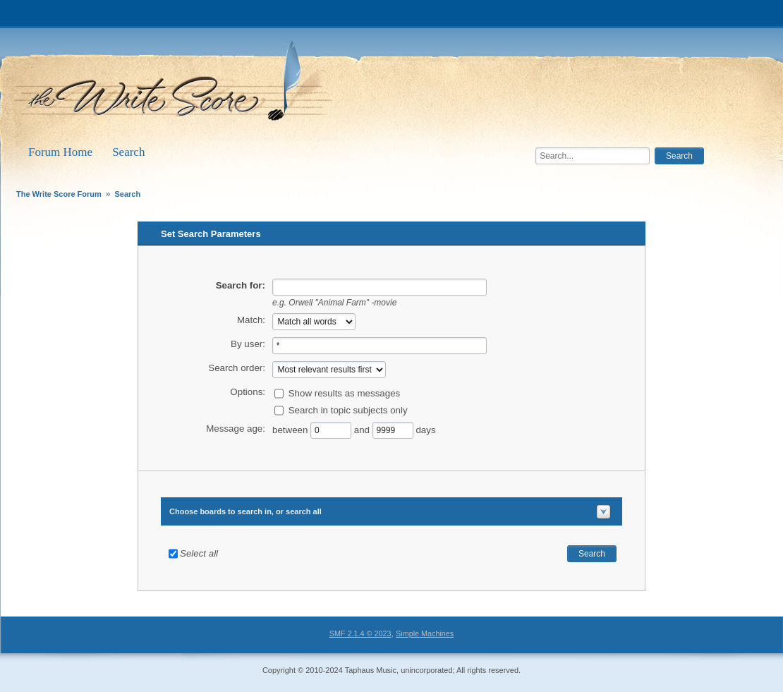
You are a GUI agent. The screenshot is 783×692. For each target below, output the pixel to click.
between (291, 429)
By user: (248, 344)
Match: (251, 320)
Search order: (236, 368)
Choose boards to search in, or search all (245, 511)
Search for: (240, 285)
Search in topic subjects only (348, 409)
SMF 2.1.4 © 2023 (360, 633)
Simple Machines (425, 633)
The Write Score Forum (176, 86)
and (361, 429)
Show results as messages (345, 392)
